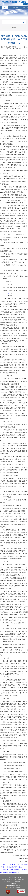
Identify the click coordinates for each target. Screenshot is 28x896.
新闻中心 (15, 7)
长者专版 (25, 4)
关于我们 (9, 877)
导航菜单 (14, 27)
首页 (5, 7)
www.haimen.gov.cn (5, 293)
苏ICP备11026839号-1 (9, 881)
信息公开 (25, 7)
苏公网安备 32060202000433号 (13, 887)
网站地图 (14, 877)
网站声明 (19, 877)
